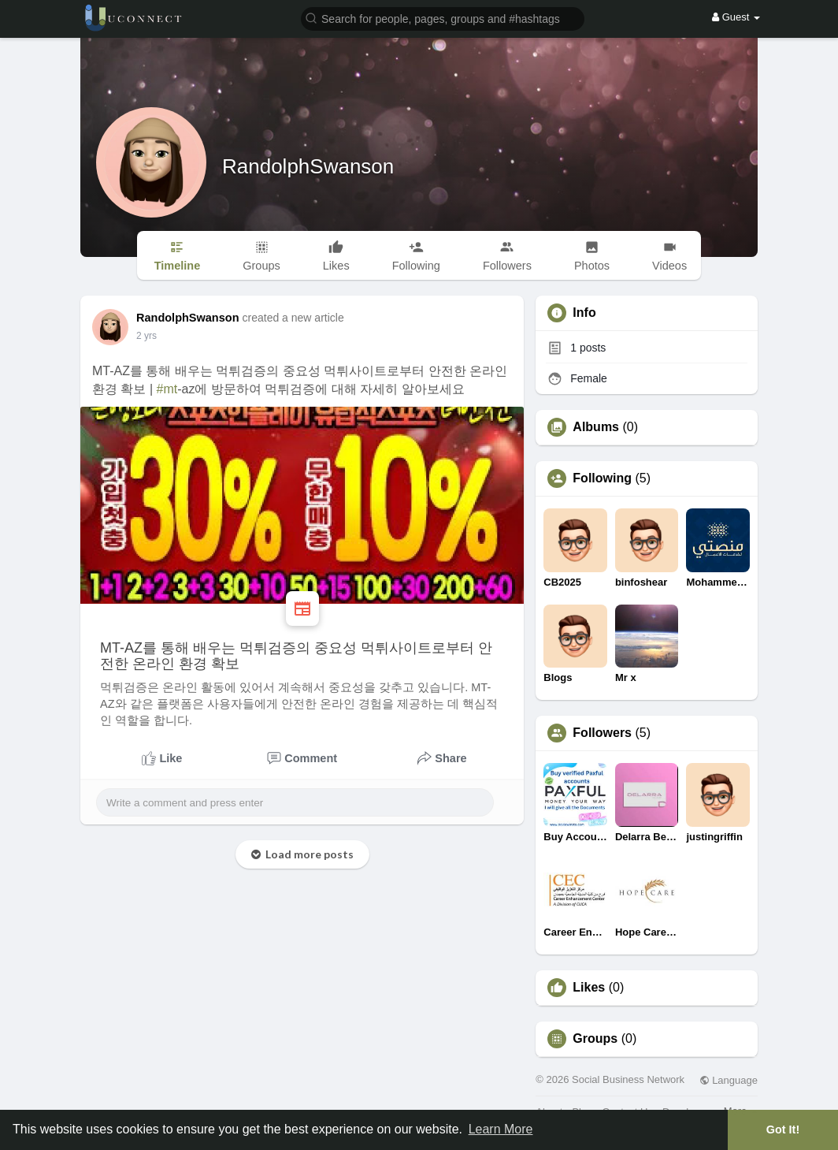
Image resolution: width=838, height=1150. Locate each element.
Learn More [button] (501, 1129)
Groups (595, 1039)
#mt (167, 389)
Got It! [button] (782, 1129)
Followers (602, 733)
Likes (589, 987)
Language (728, 1080)
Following (602, 478)
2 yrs (146, 335)
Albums (596, 427)
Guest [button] (736, 17)
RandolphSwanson (308, 166)
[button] (442, 18)
